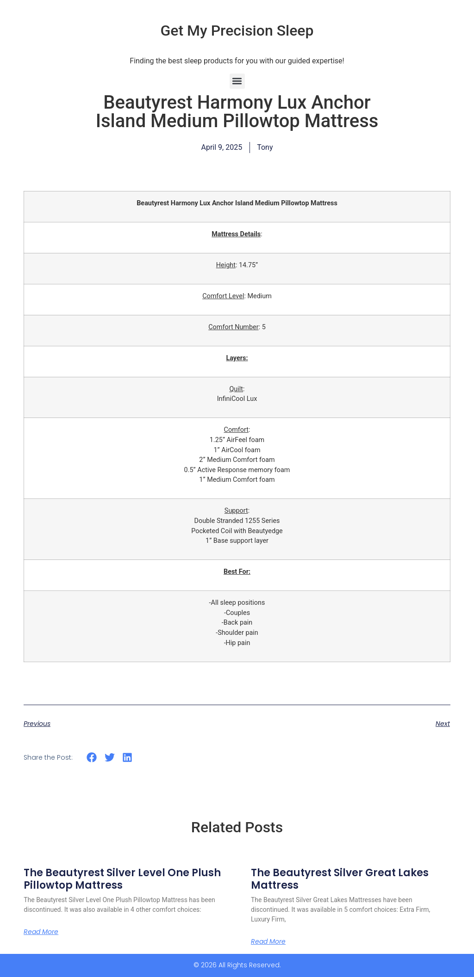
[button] (237, 81)
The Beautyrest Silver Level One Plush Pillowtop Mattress (122, 879)
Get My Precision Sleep (237, 30)
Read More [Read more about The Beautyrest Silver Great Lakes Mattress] (268, 941)
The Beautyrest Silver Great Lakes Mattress (340, 879)
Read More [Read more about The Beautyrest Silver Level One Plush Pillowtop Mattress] (41, 931)
